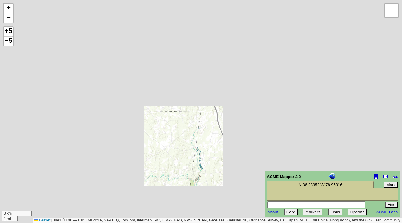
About (272, 212)
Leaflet (42, 220)
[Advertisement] (33, 179)
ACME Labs (387, 212)
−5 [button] (8, 41)
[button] (8, 8)
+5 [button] (8, 31)
